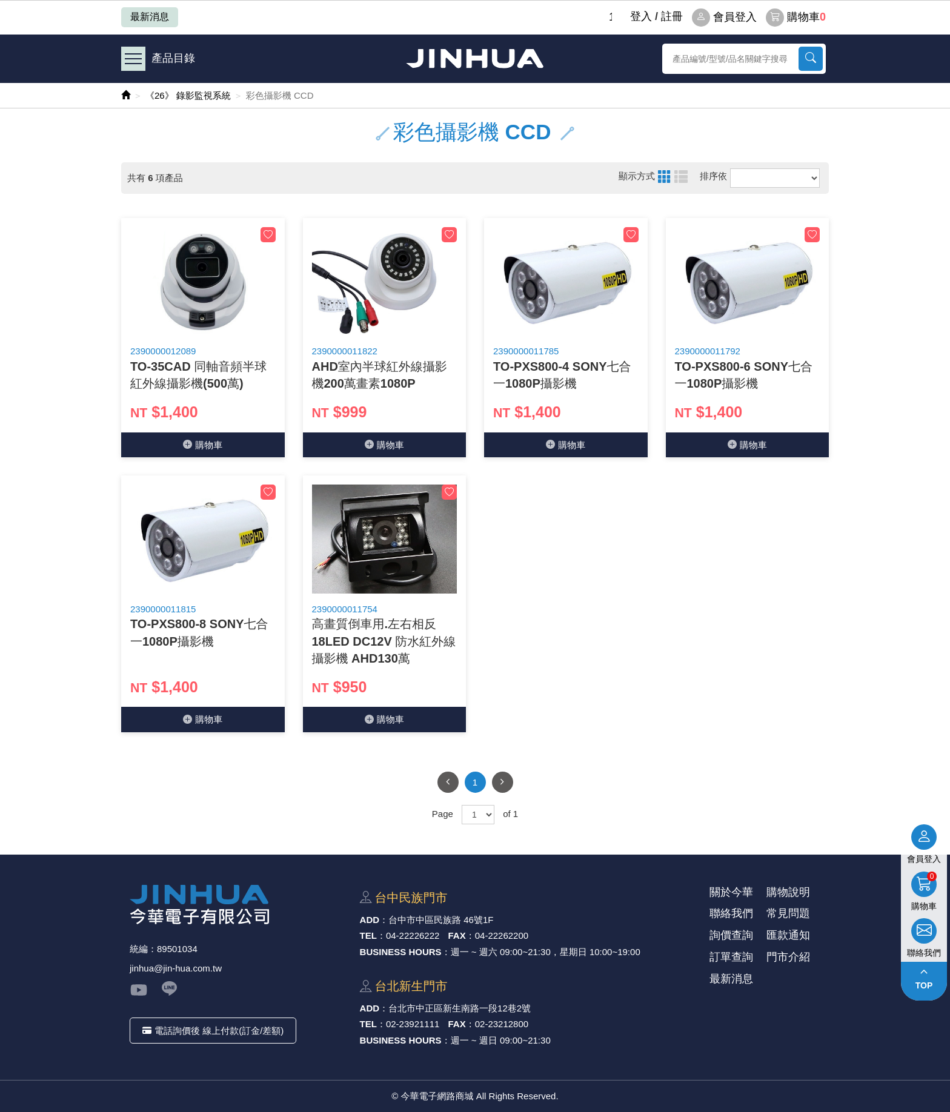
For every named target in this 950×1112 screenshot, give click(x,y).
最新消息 (149, 17)
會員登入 (724, 17)
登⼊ (641, 16)
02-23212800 (501, 1024)
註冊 (672, 16)
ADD (370, 920)
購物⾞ (202, 445)
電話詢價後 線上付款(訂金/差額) (213, 1030)
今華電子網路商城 (475, 58)
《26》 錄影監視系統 (188, 95)
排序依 (713, 176)
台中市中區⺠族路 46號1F (440, 920)
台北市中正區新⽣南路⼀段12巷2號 (459, 1008)
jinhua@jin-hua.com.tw (176, 968)
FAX (457, 935)
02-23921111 (412, 1024)
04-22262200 (501, 935)
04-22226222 (412, 935)
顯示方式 (637, 176)
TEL (368, 935)
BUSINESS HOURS (401, 952)
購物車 (796, 17)
